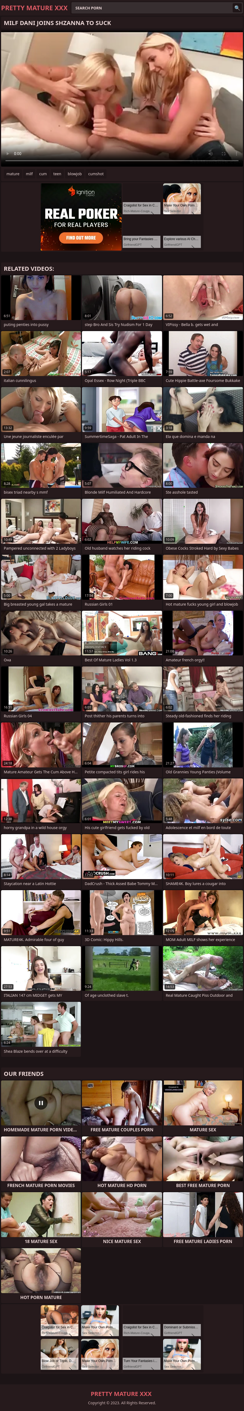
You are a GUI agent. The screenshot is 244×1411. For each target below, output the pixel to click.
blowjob (75, 173)
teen (57, 173)
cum (43, 173)
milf (29, 173)
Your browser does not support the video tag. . (122, 99)
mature (12, 173)
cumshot (96, 173)
